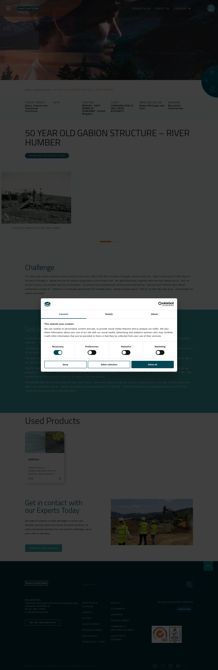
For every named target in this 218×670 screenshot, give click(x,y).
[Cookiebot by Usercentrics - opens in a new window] (160, 304)
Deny (65, 364)
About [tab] (154, 314)
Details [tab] (109, 314)
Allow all (152, 364)
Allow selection (109, 364)
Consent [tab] (63, 314)
